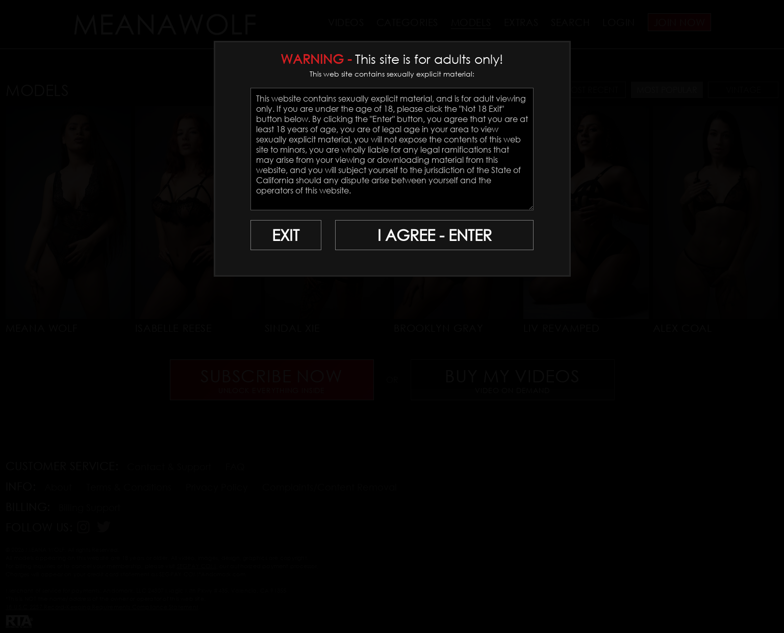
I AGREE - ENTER (434, 235)
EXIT (285, 235)
